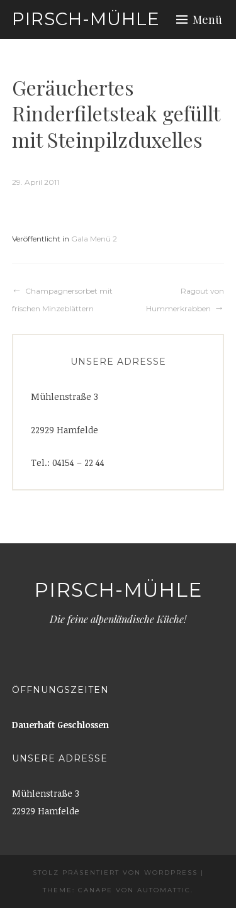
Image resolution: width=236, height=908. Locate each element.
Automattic (164, 890)
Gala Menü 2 (94, 238)
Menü (207, 19)
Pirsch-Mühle (86, 19)
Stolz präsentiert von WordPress (115, 872)
